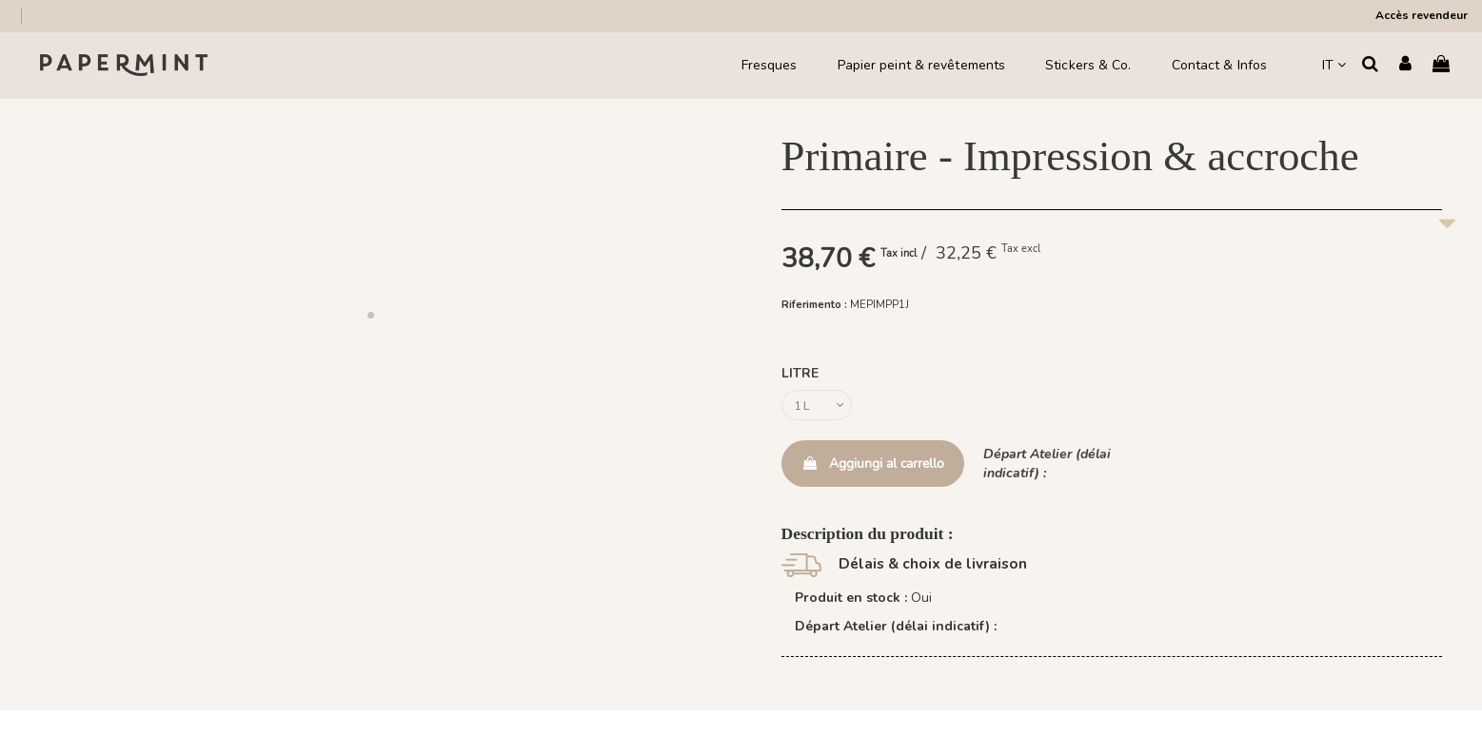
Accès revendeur (1421, 15)
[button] (370, 314)
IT (1334, 65)
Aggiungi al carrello (872, 468)
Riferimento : (814, 305)
